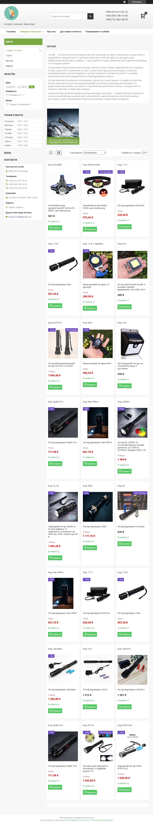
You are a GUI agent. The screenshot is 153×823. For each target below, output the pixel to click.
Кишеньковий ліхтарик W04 (97, 363)
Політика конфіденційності (102, 820)
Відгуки (9, 65)
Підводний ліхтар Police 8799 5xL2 (130, 767)
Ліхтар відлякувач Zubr (59, 284)
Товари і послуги (14, 50)
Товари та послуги (30, 31)
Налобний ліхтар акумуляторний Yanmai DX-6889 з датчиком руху (61, 208)
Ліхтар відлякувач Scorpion (131, 526)
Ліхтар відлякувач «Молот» (131, 689)
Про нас (51, 31)
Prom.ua (90, 818)
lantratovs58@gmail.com (19, 217)
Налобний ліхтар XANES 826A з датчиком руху (95, 206)
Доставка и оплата (70, 31)
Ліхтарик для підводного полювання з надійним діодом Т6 (95, 768)
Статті (9, 55)
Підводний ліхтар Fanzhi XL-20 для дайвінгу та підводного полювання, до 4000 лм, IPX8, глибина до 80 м (63, 531)
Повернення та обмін (97, 31)
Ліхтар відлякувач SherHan (131, 205)
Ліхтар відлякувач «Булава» (62, 689)
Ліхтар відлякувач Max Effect (97, 442)
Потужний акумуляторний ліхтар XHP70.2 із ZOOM (61, 364)
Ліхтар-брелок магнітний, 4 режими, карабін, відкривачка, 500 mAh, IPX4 (131, 287)
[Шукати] (90, 16)
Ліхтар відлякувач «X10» (95, 689)
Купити (56, 227)
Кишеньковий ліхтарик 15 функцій (96, 285)
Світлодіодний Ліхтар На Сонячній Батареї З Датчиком (130, 366)
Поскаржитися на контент (78, 820)
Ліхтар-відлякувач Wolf (94, 526)
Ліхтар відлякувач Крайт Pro (62, 442)
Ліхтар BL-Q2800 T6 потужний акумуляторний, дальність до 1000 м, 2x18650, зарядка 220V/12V (132, 446)
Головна (11, 31)
